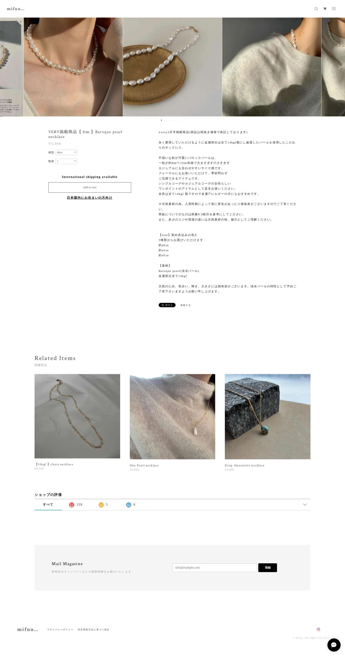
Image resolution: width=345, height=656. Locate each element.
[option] (172, 67)
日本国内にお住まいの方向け (89, 197)
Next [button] (338, 67)
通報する (185, 305)
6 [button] (175, 120)
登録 (268, 567)
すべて (48, 504)
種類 (51, 152)
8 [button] (181, 120)
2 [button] (164, 120)
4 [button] (170, 120)
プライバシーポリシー (60, 629)
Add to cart (90, 187)
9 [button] (184, 120)
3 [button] (167, 120)
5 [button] (172, 120)
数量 (51, 161)
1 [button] (161, 120)
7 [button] (178, 120)
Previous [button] (6, 67)
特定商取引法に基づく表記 (93, 629)
